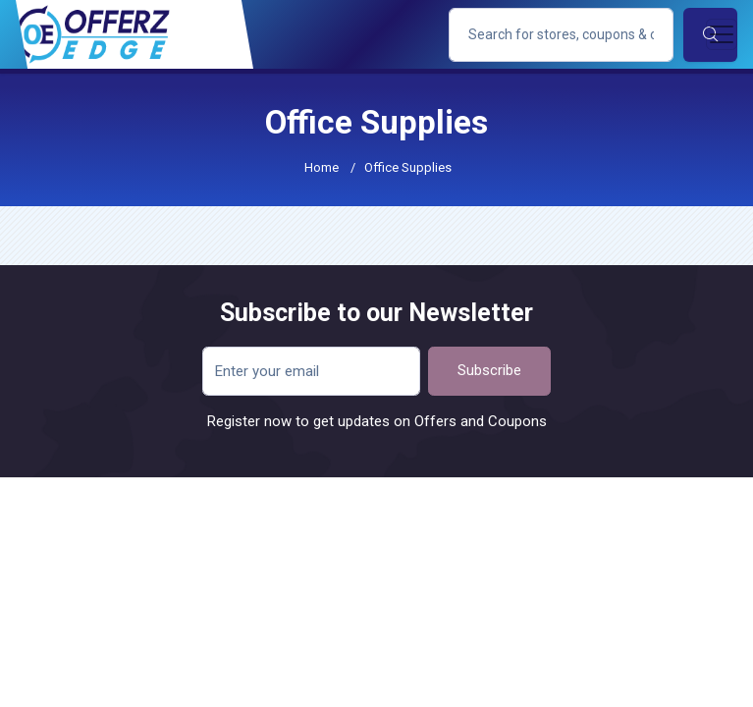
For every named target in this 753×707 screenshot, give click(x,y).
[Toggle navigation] (721, 34)
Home (321, 167)
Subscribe (489, 370)
